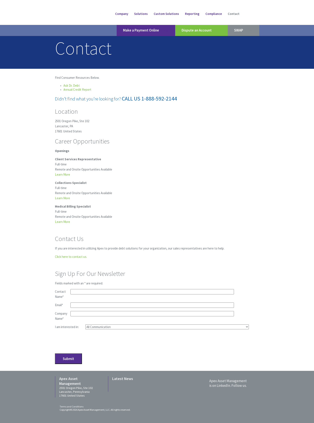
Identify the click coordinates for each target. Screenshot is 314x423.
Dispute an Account (201, 30)
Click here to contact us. (71, 257)
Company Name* (61, 316)
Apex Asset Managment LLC (78, 14)
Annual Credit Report (77, 89)
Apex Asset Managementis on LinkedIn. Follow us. (228, 383)
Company (121, 14)
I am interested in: (67, 327)
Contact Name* (60, 294)
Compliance (213, 14)
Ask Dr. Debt (71, 85)
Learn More (62, 174)
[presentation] (87, 341)
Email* (59, 305)
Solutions (141, 14)
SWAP (243, 30)
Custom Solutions (166, 14)
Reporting (192, 14)
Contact (233, 14)
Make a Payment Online (146, 30)
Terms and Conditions (71, 406)
